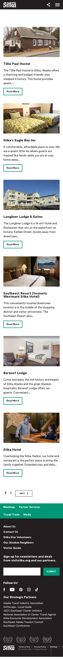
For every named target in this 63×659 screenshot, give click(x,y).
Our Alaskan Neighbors (18, 542)
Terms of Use (24, 647)
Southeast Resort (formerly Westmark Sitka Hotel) (25, 295)
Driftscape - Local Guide (17, 607)
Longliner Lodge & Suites (23, 216)
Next (22, 493)
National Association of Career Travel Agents (29, 614)
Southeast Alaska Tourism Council (23, 622)
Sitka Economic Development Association (27, 618)
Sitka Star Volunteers (17, 537)
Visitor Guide (12, 548)
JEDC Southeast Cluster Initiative (22, 611)
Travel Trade (11, 514)
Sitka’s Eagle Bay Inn (19, 140)
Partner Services (29, 507)
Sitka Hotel (12, 449)
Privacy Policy (40, 647)
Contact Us (10, 532)
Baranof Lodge (15, 373)
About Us (9, 526)
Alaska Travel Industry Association (23, 603)
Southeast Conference (16, 626)
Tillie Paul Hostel (16, 64)
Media (27, 514)
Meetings (9, 507)
